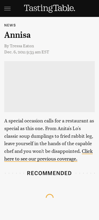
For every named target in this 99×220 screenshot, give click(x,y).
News (10, 25)
